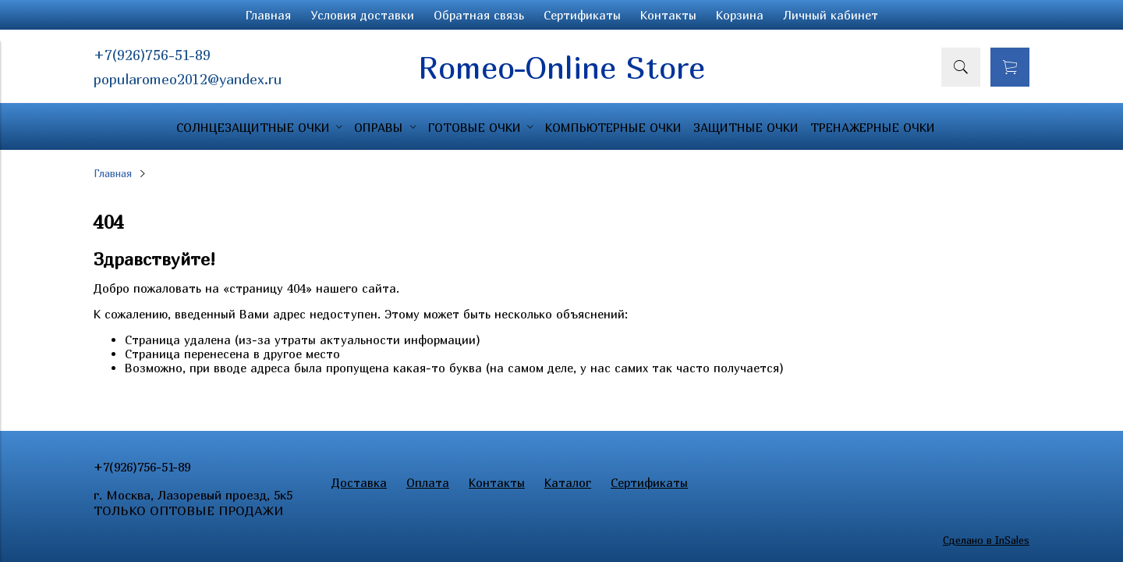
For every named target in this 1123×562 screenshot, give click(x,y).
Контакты (668, 15)
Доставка (359, 482)
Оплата (427, 482)
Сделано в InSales (986, 540)
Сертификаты (582, 15)
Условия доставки (362, 15)
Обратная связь (479, 15)
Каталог (567, 482)
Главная (268, 15)
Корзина (739, 15)
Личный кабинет (830, 15)
